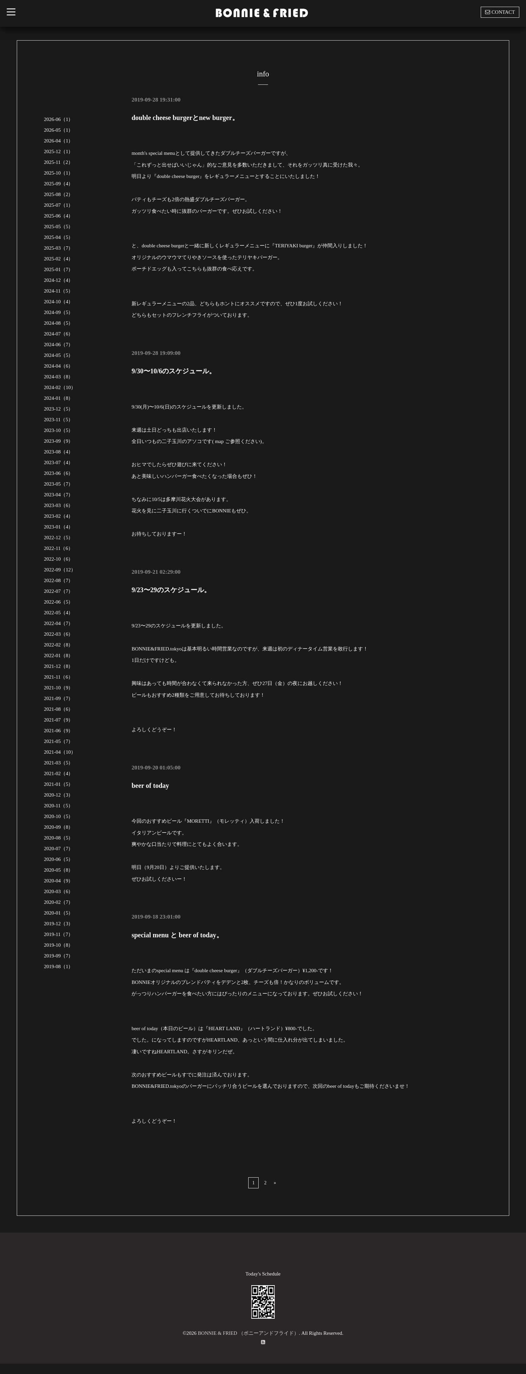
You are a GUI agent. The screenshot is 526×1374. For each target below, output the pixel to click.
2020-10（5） (58, 816)
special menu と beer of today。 (177, 934)
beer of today (150, 785)
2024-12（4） (58, 280)
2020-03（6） (58, 891)
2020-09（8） (58, 827)
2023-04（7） (58, 494)
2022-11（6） (58, 548)
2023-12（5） (58, 409)
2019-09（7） (58, 955)
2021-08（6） (58, 709)
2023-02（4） (58, 516)
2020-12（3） (58, 795)
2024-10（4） (58, 301)
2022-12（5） (58, 537)
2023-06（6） (58, 473)
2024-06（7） (58, 344)
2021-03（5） (58, 762)
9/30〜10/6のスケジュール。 (174, 371)
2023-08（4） (58, 451)
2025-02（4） (58, 258)
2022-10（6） (58, 559)
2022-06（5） (58, 602)
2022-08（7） (58, 580)
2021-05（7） (58, 741)
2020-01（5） (58, 913)
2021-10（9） (58, 687)
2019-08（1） (58, 966)
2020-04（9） (58, 880)
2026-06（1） (58, 119)
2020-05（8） (58, 870)
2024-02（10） (60, 387)
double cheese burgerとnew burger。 (185, 117)
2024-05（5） (58, 355)
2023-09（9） (58, 441)
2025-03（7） (58, 248)
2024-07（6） (58, 333)
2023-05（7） (58, 484)
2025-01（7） (58, 269)
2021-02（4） (58, 773)
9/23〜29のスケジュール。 (171, 589)
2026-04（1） (58, 140)
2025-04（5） (58, 237)
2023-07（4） (58, 462)
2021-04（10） (60, 752)
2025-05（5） (58, 226)
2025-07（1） (58, 205)
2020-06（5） (58, 859)
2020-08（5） (58, 837)
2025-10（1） (58, 173)
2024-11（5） (58, 291)
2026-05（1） (58, 130)
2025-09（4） (58, 183)
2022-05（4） (58, 612)
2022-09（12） (60, 569)
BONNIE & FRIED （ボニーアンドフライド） (248, 1331)
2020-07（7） (58, 848)
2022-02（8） (58, 644)
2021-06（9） (58, 730)
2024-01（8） (58, 398)
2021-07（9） (58, 720)
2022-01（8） (58, 655)
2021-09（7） (58, 698)
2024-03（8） (58, 376)
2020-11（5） (58, 805)
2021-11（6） (58, 677)
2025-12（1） (58, 151)
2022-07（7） (58, 591)
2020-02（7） (58, 902)
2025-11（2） (58, 162)
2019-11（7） (58, 934)
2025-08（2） (58, 194)
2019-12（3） (58, 923)
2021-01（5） (58, 784)
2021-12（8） (58, 666)
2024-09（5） (58, 312)
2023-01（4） (58, 526)
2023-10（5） (58, 430)
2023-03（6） (58, 505)
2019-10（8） (58, 945)
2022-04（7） (58, 623)
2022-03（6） (58, 634)
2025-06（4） (58, 215)
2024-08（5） (58, 323)
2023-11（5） (58, 419)
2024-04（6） (58, 366)
